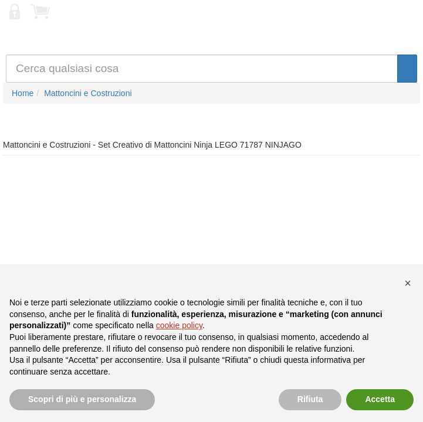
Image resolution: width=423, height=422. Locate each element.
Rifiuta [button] (310, 399)
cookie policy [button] (179, 325)
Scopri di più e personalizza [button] (82, 399)
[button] (407, 283)
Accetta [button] (380, 399)
